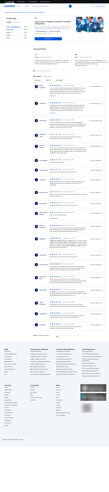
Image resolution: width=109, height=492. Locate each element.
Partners (32, 390)
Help (57, 397)
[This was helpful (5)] (95, 226)
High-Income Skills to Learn (89, 366)
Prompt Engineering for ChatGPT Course (66, 372)
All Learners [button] (37, 80)
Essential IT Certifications (88, 363)
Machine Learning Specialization (64, 369)
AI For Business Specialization (63, 354)
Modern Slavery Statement (63, 413)
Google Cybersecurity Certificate (38, 354)
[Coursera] (9, 6)
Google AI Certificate (35, 351)
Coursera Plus (7, 400)
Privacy (58, 395)
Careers (6, 395)
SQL (5, 374)
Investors (58, 390)
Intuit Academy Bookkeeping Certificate (40, 374)
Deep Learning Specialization (63, 361)
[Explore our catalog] (20, 6)
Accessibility (59, 400)
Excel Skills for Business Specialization (66, 364)
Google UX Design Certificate (37, 364)
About (5, 387)
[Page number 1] (57, 335)
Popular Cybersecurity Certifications (91, 373)
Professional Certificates (10, 402)
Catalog (6, 397)
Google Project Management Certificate (40, 361)
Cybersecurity (8, 356)
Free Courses (7, 423)
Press (57, 387)
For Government (8, 413)
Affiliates (58, 410)
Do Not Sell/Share (60, 415)
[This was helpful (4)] (95, 265)
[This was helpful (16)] (95, 86)
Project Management (9, 369)
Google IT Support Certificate (37, 359)
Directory (58, 408)
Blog (31, 395)
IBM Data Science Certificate (37, 372)
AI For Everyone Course (62, 356)
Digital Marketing (8, 361)
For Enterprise (8, 410)
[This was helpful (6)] (95, 204)
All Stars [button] (48, 80)
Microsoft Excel (8, 367)
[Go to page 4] (67, 335)
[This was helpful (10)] (95, 135)
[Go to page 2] (60, 335)
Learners (32, 387)
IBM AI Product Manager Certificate (39, 369)
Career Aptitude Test (87, 351)
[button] (27, 6)
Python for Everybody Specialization (65, 374)
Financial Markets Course (62, 367)
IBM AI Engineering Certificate (37, 367)
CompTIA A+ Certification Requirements (92, 356)
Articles (58, 405)
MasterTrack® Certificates (11, 405)
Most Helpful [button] (59, 80)
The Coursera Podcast (36, 397)
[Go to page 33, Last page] (77, 335)
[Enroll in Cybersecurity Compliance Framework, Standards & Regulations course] (48, 38)
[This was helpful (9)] (95, 146)
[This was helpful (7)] (95, 180)
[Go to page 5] (70, 335)
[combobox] (48, 6)
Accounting (7, 351)
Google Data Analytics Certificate (38, 356)
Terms (58, 392)
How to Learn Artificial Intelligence (90, 368)
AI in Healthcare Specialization (63, 359)
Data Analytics (8, 359)
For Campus (7, 415)
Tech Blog (32, 400)
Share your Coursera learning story (91, 376)
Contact (58, 402)
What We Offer (8, 390)
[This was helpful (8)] (95, 160)
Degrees (6, 408)
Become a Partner (9, 418)
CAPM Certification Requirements (90, 354)
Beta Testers (33, 392)
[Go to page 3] (64, 335)
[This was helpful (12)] (95, 103)
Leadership (7, 392)
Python (6, 372)
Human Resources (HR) (10, 364)
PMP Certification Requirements (90, 371)
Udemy (6, 425)
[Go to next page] (81, 335)
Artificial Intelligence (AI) (10, 354)
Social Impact (7, 420)
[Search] (70, 6)
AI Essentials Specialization (63, 351)
